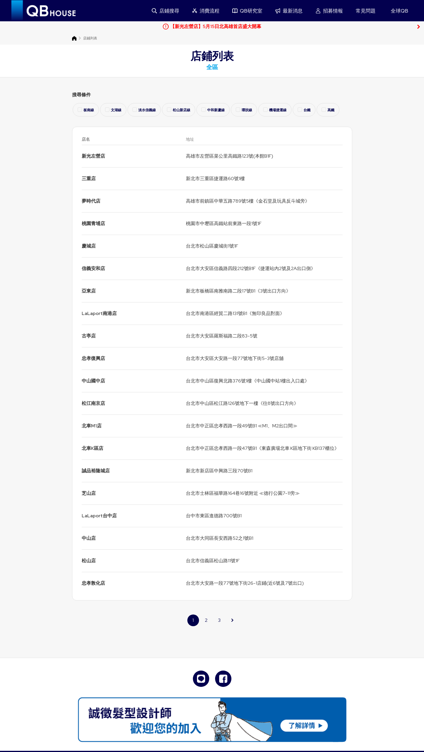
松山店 (89, 561)
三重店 (89, 178)
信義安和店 (93, 268)
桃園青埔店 (93, 223)
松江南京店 (93, 403)
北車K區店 (92, 448)
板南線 (86, 109)
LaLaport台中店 (99, 516)
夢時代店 (91, 201)
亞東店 (89, 291)
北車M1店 (92, 426)
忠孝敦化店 (93, 583)
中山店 (89, 538)
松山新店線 (178, 109)
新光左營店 (93, 156)
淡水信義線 (144, 109)
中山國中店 (93, 381)
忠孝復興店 (93, 358)
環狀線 (244, 109)
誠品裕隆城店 (96, 471)
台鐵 (304, 109)
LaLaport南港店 (99, 313)
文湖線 (113, 109)
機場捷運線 (275, 109)
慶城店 (89, 246)
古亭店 (89, 336)
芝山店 (89, 493)
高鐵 (328, 109)
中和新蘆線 (213, 109)
